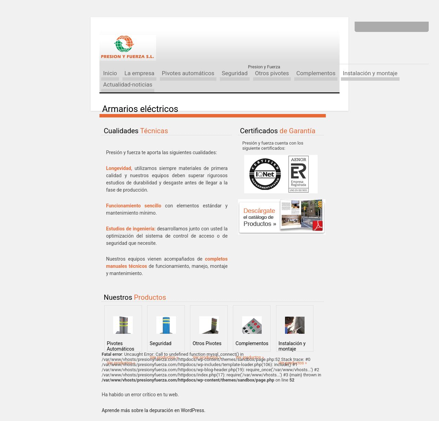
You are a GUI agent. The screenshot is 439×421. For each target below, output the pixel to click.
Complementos (315, 73)
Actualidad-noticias (128, 84)
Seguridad (234, 73)
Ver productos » (121, 363)
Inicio (110, 73)
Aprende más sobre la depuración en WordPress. (153, 410)
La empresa (139, 73)
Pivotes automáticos (188, 73)
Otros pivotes (272, 73)
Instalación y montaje (370, 73)
